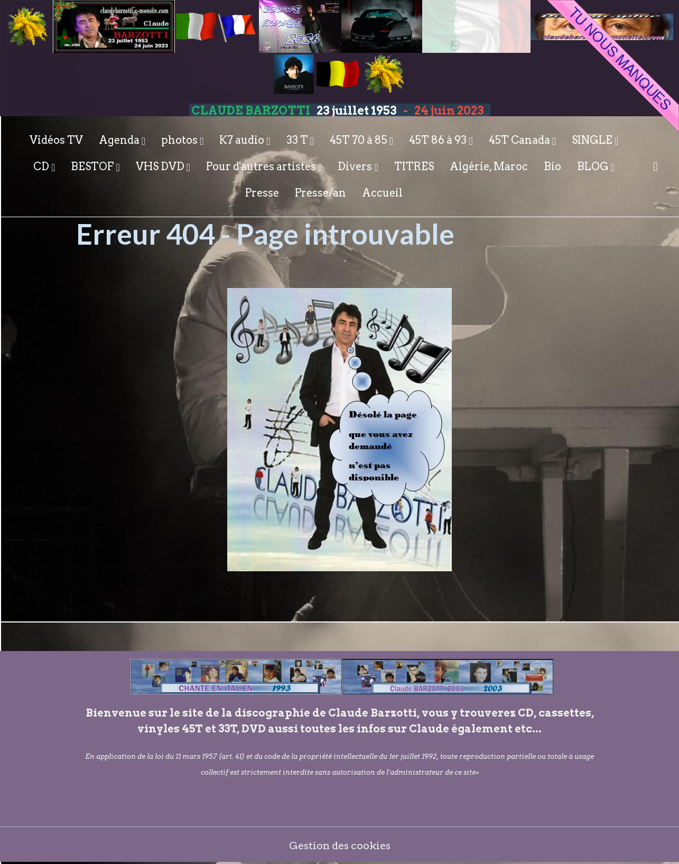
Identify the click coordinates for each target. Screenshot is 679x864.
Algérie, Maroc (489, 166)
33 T (298, 140)
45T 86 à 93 (439, 140)
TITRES (414, 166)
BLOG (594, 166)
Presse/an (320, 193)
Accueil (382, 193)
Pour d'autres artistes (262, 166)
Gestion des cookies (339, 845)
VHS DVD (161, 166)
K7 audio (242, 140)
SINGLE (593, 140)
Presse (262, 193)
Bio (552, 166)
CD (42, 166)
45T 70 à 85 (359, 140)
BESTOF (93, 166)
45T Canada (520, 140)
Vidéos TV (56, 140)
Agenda (120, 140)
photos (180, 140)
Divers (356, 166)
